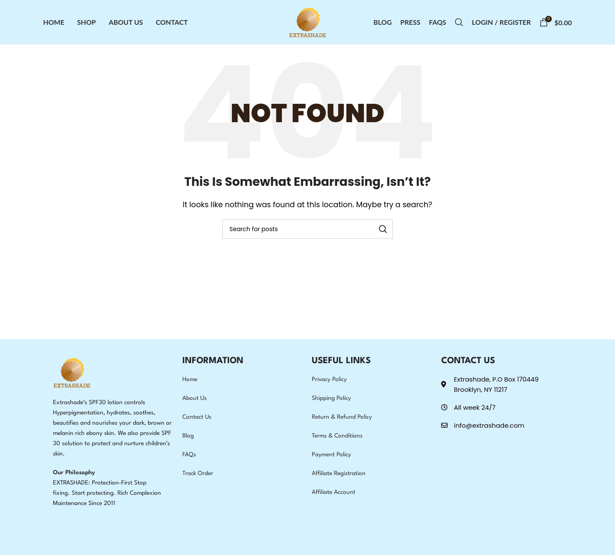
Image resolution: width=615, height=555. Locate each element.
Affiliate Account (333, 492)
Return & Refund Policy (342, 417)
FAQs (189, 455)
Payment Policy (331, 455)
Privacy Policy (329, 379)
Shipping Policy (331, 398)
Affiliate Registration (339, 473)
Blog (188, 436)
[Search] (459, 22)
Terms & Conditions (337, 436)
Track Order (197, 473)
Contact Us (196, 417)
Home (189, 379)
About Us (194, 398)
